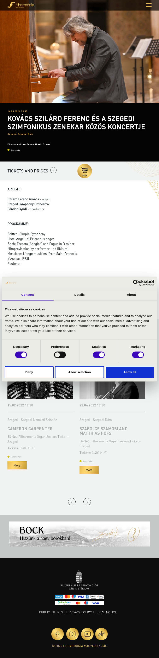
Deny (29, 372)
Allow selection (79, 372)
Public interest (52, 612)
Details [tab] (79, 294)
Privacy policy (80, 612)
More (17, 465)
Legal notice (106, 612)
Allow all (130, 372)
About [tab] (131, 294)
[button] (149, 5)
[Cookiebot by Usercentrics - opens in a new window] (136, 283)
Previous (72, 501)
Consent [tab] (27, 294)
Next (87, 501)
